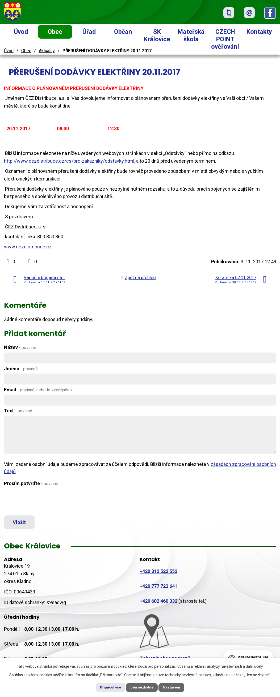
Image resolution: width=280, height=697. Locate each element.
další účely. (255, 666)
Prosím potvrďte (31, 483)
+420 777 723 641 (158, 588)
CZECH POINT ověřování (225, 39)
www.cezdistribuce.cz (28, 246)
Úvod (21, 31)
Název (20, 347)
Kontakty (259, 31)
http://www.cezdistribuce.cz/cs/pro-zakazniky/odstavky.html (69, 161)
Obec (55, 31)
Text (18, 410)
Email (38, 389)
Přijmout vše (108, 687)
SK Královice (157, 35)
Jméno (21, 368)
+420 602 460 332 (158, 602)
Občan (123, 31)
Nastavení (174, 687)
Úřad (89, 31)
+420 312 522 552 (158, 573)
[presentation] (44, 501)
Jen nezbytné (142, 687)
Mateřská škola (191, 35)
